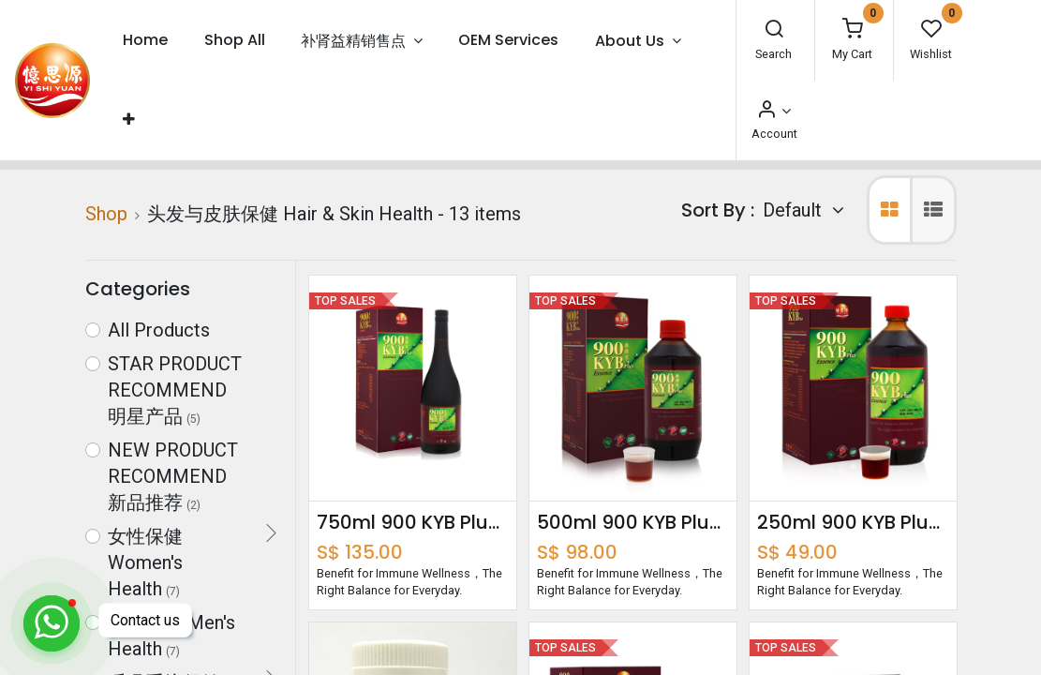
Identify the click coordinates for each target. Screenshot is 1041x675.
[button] (129, 119)
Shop (106, 213)
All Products (159, 330)
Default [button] (794, 210)
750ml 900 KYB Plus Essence (413, 522)
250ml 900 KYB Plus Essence (853, 522)
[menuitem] (145, 41)
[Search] (774, 30)
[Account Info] (773, 111)
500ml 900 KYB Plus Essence (633, 522)
